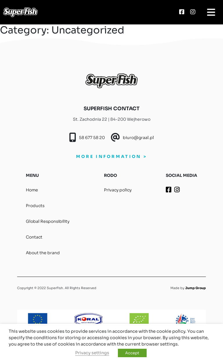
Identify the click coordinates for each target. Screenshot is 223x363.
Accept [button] (132, 352)
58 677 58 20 (92, 137)
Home (32, 190)
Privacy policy (118, 190)
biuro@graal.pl (138, 137)
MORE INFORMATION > (111, 156)
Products (35, 205)
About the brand (43, 252)
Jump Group (195, 288)
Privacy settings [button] (92, 352)
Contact (34, 237)
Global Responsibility (47, 221)
